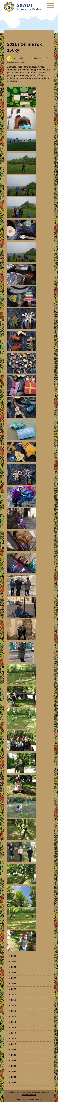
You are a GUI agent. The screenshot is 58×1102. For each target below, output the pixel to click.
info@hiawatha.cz (29, 1095)
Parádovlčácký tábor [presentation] (21, 96)
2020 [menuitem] (13, 989)
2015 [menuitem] (13, 1016)
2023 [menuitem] (13, 972)
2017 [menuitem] (13, 1005)
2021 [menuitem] (13, 983)
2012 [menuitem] (13, 1033)
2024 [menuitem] (13, 967)
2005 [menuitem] (13, 1071)
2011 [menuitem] (13, 1038)
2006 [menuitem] (13, 1066)
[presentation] (50, 6)
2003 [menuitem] (13, 1082)
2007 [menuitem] (13, 1060)
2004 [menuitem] (13, 1077)
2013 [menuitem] (13, 1027)
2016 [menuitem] (13, 1011)
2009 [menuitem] (13, 1049)
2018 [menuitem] (13, 1000)
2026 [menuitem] (13, 956)
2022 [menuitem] (13, 978)
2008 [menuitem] (13, 1055)
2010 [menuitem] (13, 1044)
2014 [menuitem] (13, 1022)
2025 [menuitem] (13, 961)
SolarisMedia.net (35, 1099)
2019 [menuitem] (13, 994)
